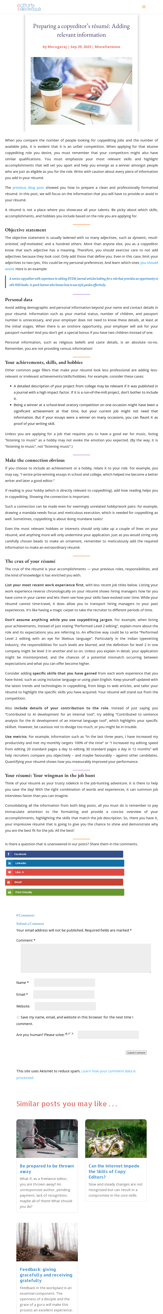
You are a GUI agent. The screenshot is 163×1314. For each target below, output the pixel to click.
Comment (25, 912)
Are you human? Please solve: (77, 1006)
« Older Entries (28, 1296)
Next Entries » (135, 1296)
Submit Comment (136, 1024)
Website (23, 978)
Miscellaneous (107, 46)
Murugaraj (57, 46)
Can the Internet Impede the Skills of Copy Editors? (114, 1143)
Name (22, 954)
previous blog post (28, 187)
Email (22, 966)
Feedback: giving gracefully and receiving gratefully (46, 1247)
